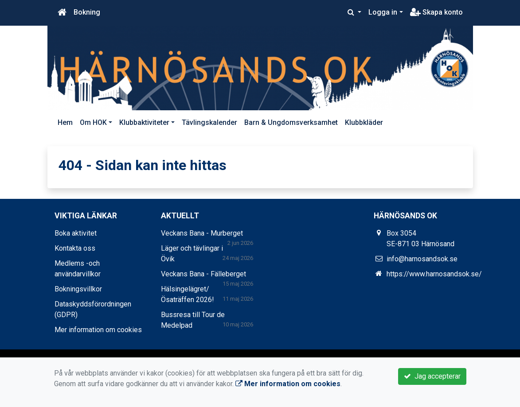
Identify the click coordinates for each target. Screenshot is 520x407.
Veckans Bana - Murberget (202, 233)
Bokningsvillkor (78, 289)
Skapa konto (436, 12)
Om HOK (93, 122)
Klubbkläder (364, 122)
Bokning (87, 12)
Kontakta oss (75, 248)
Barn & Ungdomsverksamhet (291, 122)
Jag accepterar (432, 376)
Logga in (382, 12)
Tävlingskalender (209, 122)
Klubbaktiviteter (144, 122)
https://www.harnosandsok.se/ (434, 274)
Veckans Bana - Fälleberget (203, 274)
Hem (65, 122)
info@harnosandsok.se (422, 259)
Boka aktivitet (76, 233)
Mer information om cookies (98, 330)
